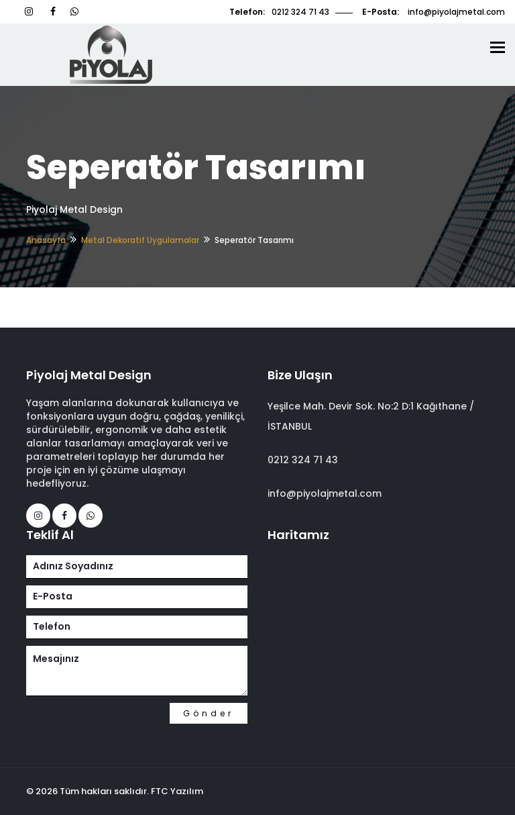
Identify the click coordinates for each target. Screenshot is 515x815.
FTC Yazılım (177, 791)
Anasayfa (46, 240)
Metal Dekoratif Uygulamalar (140, 240)
